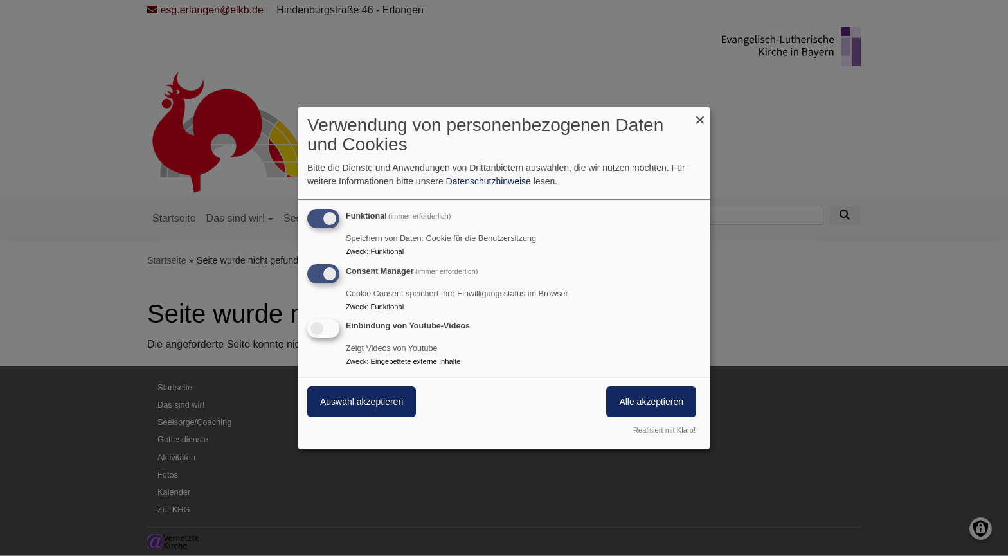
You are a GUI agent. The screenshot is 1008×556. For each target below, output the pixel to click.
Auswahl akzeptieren (361, 402)
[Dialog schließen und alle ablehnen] (700, 115)
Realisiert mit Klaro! (664, 430)
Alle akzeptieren (651, 402)
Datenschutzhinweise (488, 181)
